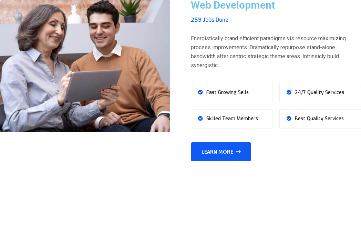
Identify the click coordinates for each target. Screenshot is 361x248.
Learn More (221, 151)
